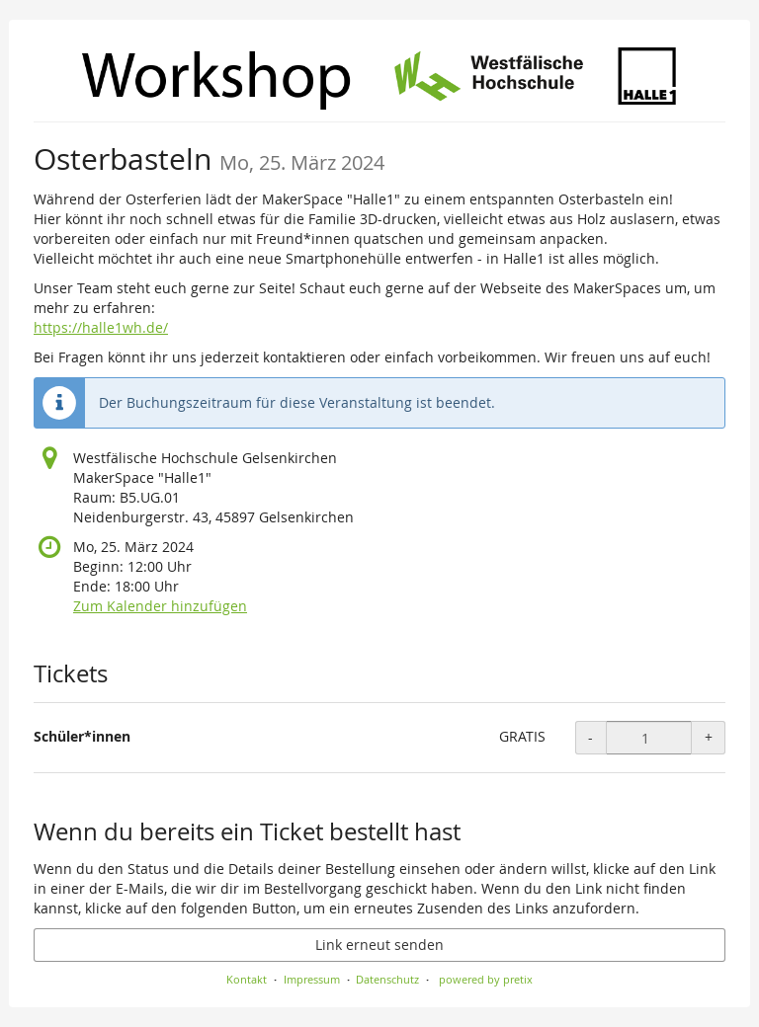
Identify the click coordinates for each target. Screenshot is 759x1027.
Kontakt (246, 979)
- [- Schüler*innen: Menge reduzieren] (590, 737)
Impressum (312, 979)
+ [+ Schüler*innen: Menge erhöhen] (709, 737)
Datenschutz (387, 979)
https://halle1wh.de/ (101, 327)
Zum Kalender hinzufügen (160, 605)
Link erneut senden (379, 944)
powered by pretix (486, 979)
